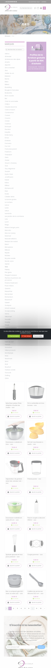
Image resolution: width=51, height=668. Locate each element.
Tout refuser (26, 336)
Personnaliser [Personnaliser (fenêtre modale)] (38, 336)
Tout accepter (13, 336)
